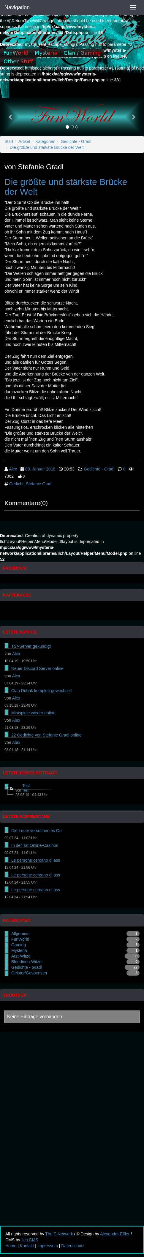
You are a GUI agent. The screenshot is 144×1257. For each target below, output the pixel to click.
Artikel (24, 141)
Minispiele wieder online (33, 712)
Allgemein (20, 933)
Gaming (18, 944)
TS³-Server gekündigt (31, 646)
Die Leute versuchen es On (36, 830)
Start (8, 141)
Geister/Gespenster (29, 973)
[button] (11, 117)
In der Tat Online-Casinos (34, 845)
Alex (13, 469)
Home (10, 1245)
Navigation (17, 7)
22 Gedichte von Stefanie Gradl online (46, 735)
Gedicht (16, 483)
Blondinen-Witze (26, 961)
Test (26, 785)
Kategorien (45, 141)
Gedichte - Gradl (76, 141)
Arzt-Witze (21, 956)
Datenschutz (72, 1245)
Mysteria (19, 950)
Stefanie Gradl (39, 483)
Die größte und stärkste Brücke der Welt (47, 147)
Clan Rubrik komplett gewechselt (41, 690)
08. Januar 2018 (40, 469)
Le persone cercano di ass (35, 860)
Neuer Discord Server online (37, 668)
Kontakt (27, 1245)
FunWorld (20, 939)
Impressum (47, 1245)
